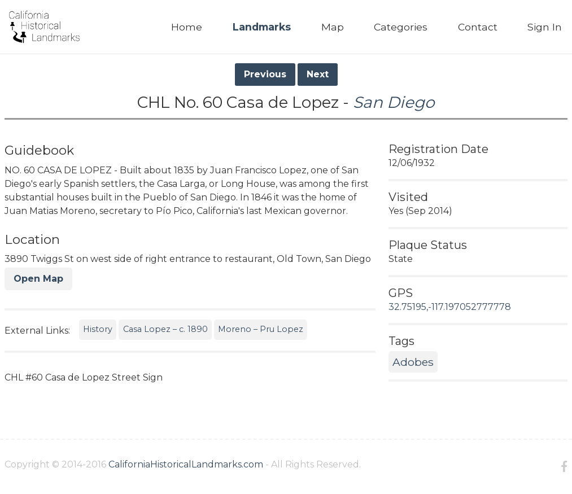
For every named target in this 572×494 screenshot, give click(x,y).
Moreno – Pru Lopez (260, 329)
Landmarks (262, 27)
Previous (265, 74)
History (97, 329)
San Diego (394, 102)
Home (186, 27)
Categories (400, 27)
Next (318, 74)
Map (332, 27)
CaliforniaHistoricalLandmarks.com (185, 464)
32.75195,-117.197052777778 (449, 306)
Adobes (413, 362)
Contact (477, 27)
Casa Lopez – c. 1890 (165, 329)
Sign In (544, 27)
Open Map (38, 278)
